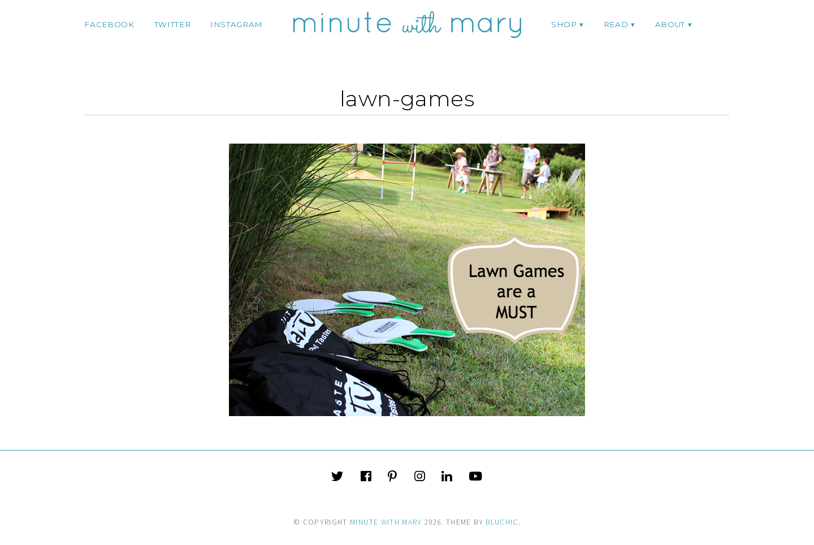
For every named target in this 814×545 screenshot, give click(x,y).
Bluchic (502, 522)
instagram (236, 24)
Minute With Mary (386, 522)
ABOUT (670, 24)
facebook (109, 24)
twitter (172, 24)
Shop (564, 24)
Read (616, 24)
